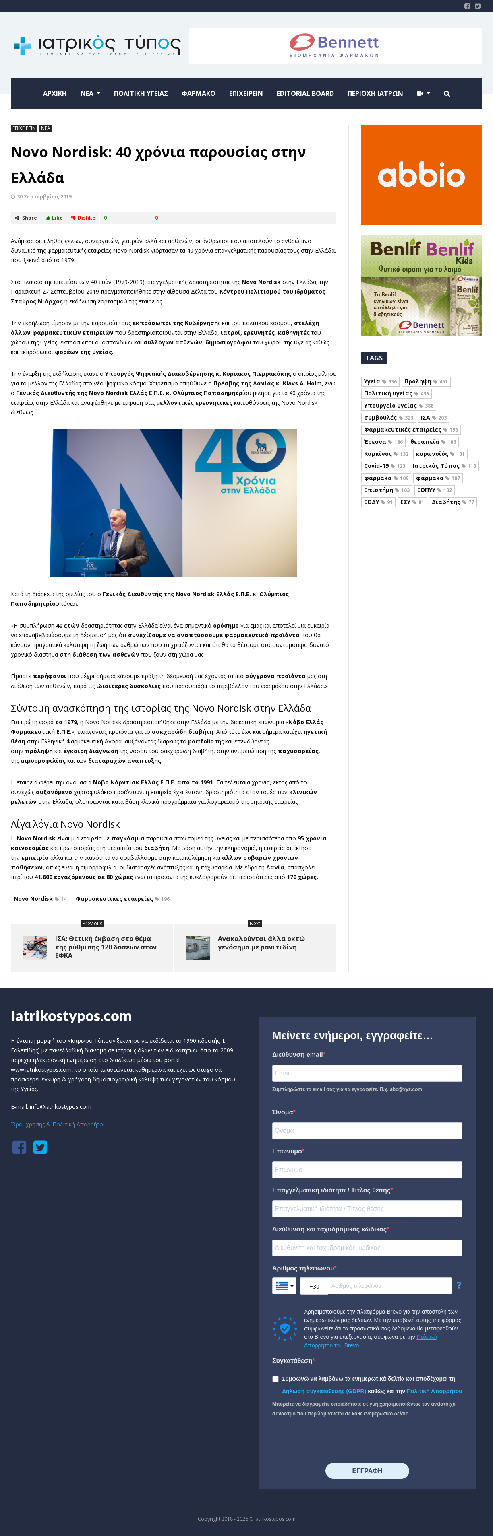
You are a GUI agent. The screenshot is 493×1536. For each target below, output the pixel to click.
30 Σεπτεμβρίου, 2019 (44, 196)
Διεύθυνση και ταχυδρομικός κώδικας (329, 1229)
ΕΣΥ (412, 502)
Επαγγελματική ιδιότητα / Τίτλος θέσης (331, 1190)
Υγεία (380, 381)
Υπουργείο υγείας (398, 405)
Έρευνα (383, 441)
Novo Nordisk (40, 898)
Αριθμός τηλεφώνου (303, 1268)
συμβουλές (388, 417)
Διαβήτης (453, 502)
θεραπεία (433, 441)
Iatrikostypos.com (71, 1015)
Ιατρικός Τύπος (444, 465)
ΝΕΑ (45, 128)
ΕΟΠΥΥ (434, 490)
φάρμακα (386, 478)
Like (54, 217)
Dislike (83, 217)
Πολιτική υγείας (396, 393)
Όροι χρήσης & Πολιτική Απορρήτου (59, 1124)
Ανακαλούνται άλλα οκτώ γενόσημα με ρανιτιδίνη (261, 942)
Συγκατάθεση (292, 1360)
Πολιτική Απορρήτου (434, 1391)
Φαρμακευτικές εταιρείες (123, 898)
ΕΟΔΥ (378, 502)
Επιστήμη (387, 490)
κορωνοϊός (440, 453)
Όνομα (282, 1112)
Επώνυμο (287, 1151)
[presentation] (333, 1440)
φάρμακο (438, 478)
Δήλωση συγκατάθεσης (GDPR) (325, 1391)
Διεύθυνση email (297, 1054)
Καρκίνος (386, 453)
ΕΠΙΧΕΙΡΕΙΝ (24, 128)
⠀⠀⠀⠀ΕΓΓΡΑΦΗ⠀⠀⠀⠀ (367, 1471)
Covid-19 (384, 465)
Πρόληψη (426, 381)
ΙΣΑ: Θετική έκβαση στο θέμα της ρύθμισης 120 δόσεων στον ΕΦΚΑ (106, 947)
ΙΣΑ (434, 417)
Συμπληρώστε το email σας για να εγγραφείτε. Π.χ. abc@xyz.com (347, 1089)
